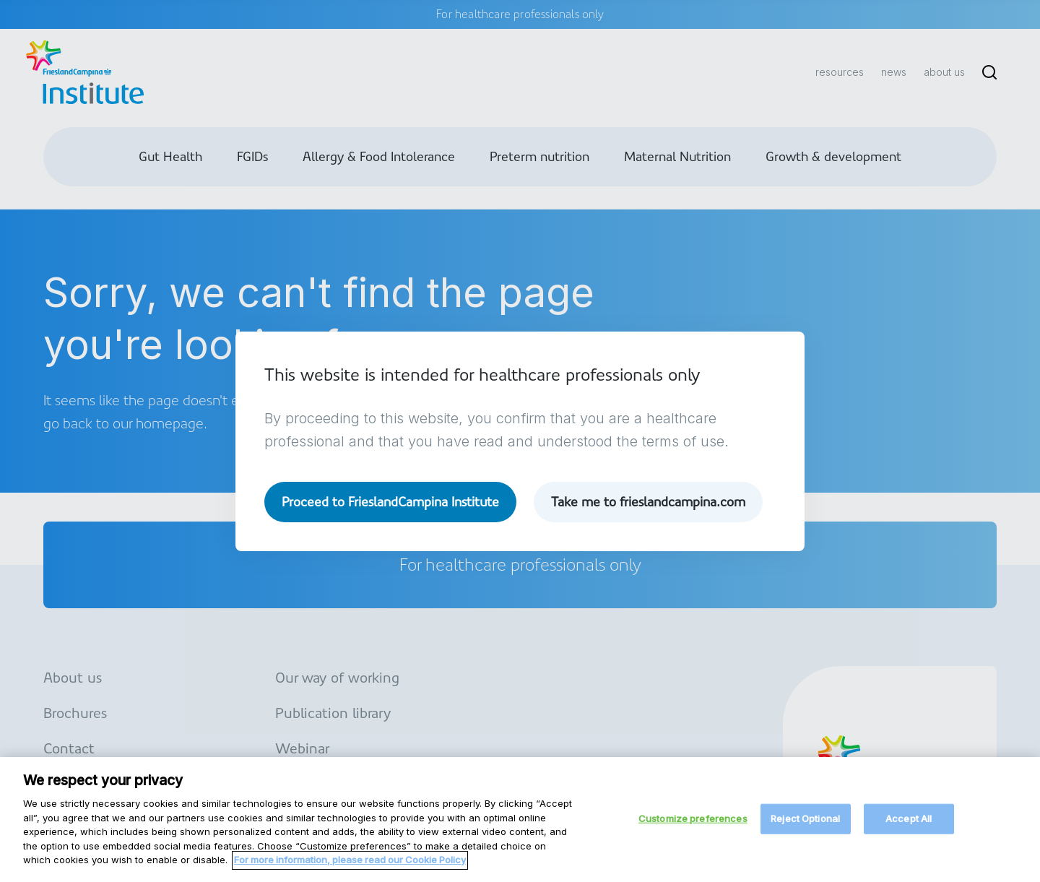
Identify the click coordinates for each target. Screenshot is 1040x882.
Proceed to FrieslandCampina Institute (390, 501)
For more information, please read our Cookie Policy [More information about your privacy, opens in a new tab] (350, 867)
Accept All (908, 826)
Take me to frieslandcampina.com (648, 501)
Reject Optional (805, 826)
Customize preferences (693, 826)
